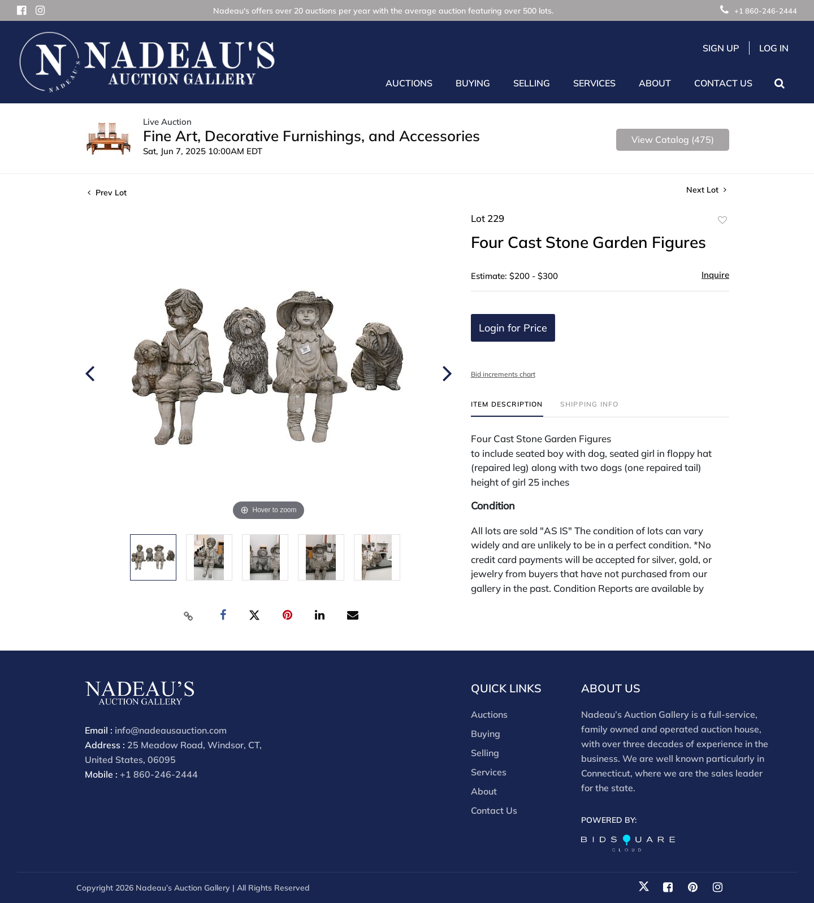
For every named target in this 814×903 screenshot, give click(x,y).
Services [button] (594, 83)
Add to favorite (722, 220)
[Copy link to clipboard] (189, 615)
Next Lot (706, 190)
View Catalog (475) (672, 139)
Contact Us (723, 83)
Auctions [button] (409, 83)
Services (488, 772)
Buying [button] (473, 83)
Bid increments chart (503, 374)
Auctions (489, 714)
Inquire (715, 274)
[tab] (507, 408)
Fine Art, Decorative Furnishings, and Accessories (311, 135)
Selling (485, 752)
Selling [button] (531, 83)
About (484, 791)
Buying (485, 733)
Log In (774, 48)
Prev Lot (107, 192)
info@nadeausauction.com (171, 730)
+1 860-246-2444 (758, 10)
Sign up (721, 48)
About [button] (655, 83)
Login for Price (513, 327)
